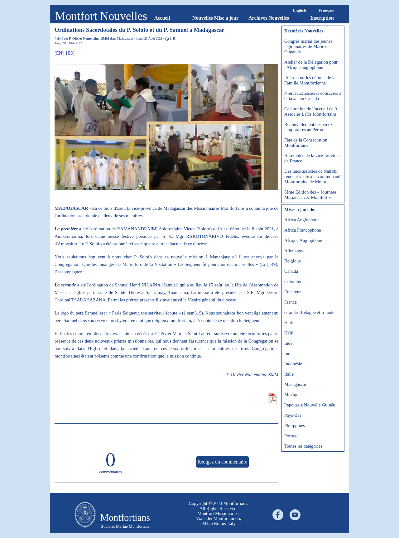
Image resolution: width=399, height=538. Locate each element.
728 (81, 43)
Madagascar (295, 384)
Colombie (293, 281)
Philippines (294, 425)
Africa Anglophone (302, 219)
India (289, 353)
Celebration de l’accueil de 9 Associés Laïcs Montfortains (310, 111)
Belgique (292, 260)
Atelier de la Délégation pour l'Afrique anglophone (311, 65)
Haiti (288, 322)
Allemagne (294, 250)
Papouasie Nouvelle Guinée (309, 404)
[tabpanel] (218, 513)
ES (70, 52)
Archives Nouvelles (268, 18)
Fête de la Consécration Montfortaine (305, 142)
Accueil (162, 18)
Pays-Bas (292, 415)
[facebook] (277, 514)
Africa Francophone (302, 230)
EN (59, 52)
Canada (291, 271)
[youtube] (295, 514)
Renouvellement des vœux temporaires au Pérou (308, 127)
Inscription (322, 18)
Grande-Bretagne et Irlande (309, 312)
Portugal (292, 435)
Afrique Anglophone (303, 240)
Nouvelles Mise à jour (215, 18)
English (299, 10)
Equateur (292, 291)
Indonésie (293, 363)
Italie (289, 374)
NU (65, 43)
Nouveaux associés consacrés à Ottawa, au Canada (312, 96)
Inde (288, 343)
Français (326, 10)
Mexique (292, 394)
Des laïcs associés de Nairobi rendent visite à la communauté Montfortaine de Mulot (312, 176)
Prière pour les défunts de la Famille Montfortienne (309, 80)
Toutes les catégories (303, 446)
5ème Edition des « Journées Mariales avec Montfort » (310, 195)
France (290, 302)
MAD (73, 43)
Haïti (288, 332)
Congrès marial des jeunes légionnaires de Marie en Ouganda (308, 46)
